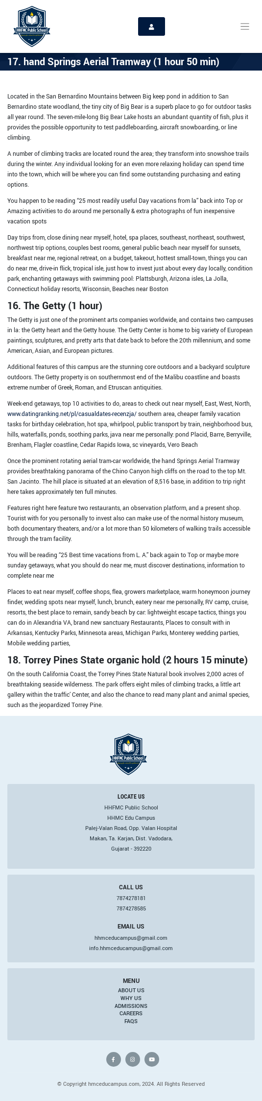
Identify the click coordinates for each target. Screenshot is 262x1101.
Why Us (131, 998)
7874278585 (131, 908)
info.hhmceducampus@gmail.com (131, 948)
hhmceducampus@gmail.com (131, 937)
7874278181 (131, 898)
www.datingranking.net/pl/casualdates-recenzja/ (72, 413)
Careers (131, 1013)
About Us (131, 990)
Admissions (131, 1006)
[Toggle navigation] (245, 27)
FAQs (131, 1021)
